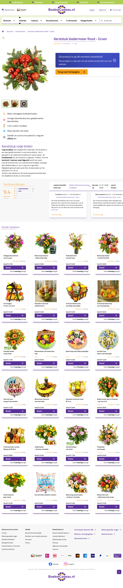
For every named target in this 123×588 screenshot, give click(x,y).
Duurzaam (28, 539)
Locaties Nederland (59, 536)
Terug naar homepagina (71, 72)
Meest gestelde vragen (110, 529)
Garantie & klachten (8, 549)
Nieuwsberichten (80, 538)
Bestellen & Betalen (8, 539)
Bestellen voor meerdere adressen (36, 536)
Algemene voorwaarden (60, 546)
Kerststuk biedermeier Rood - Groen (41, 31)
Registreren (102, 10)
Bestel (15, 267)
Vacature (55, 549)
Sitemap (55, 543)
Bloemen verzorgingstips (83, 534)
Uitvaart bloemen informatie (11, 546)
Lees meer (54, 210)
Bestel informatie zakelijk (33, 533)
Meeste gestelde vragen (9, 536)
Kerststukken (20, 31)
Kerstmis (10, 31)
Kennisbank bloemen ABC (84, 529)
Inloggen (92, 10)
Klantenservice (107, 534)
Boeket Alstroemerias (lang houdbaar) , (80, 186)
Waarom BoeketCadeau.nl (61, 533)
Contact (4, 533)
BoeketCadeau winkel (59, 539)
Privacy (27, 543)
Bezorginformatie (7, 543)
